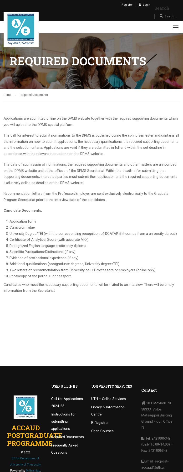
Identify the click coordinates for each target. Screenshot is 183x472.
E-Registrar (100, 423)
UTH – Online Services (108, 399)
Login (146, 4)
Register (127, 4)
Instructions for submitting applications (63, 421)
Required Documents (67, 437)
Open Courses (102, 431)
